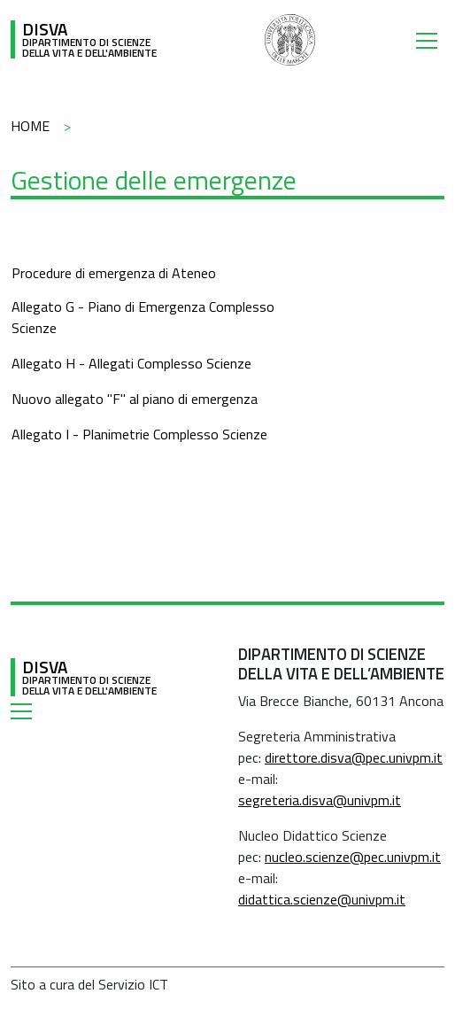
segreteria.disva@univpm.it (319, 800)
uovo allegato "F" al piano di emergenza (139, 398)
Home (30, 125)
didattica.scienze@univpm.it (321, 899)
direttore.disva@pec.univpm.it (354, 757)
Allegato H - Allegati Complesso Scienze (131, 363)
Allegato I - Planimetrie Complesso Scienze (139, 434)
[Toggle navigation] (430, 40)
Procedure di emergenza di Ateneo (114, 272)
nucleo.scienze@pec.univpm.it (353, 856)
